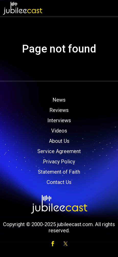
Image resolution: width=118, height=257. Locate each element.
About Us (59, 141)
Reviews (59, 110)
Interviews (59, 120)
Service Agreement (59, 151)
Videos (59, 131)
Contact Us (59, 182)
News (59, 100)
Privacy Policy (59, 161)
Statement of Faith (59, 172)
